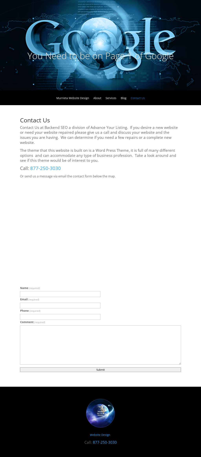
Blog (123, 98)
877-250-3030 (45, 168)
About (97, 98)
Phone (30, 310)
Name (30, 288)
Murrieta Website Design (72, 98)
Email (29, 299)
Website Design (100, 435)
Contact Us (138, 98)
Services (111, 98)
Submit (100, 369)
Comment (32, 322)
